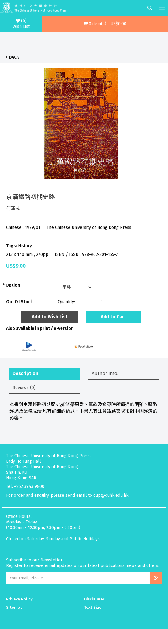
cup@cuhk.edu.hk (111, 495)
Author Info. (105, 373)
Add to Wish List (50, 316)
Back (14, 57)
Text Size (93, 607)
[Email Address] (78, 578)
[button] (105, 24)
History (25, 246)
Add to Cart (113, 316)
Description (25, 373)
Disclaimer (94, 599)
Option (13, 285)
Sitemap (14, 607)
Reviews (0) (24, 387)
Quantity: (66, 301)
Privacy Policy (19, 599)
